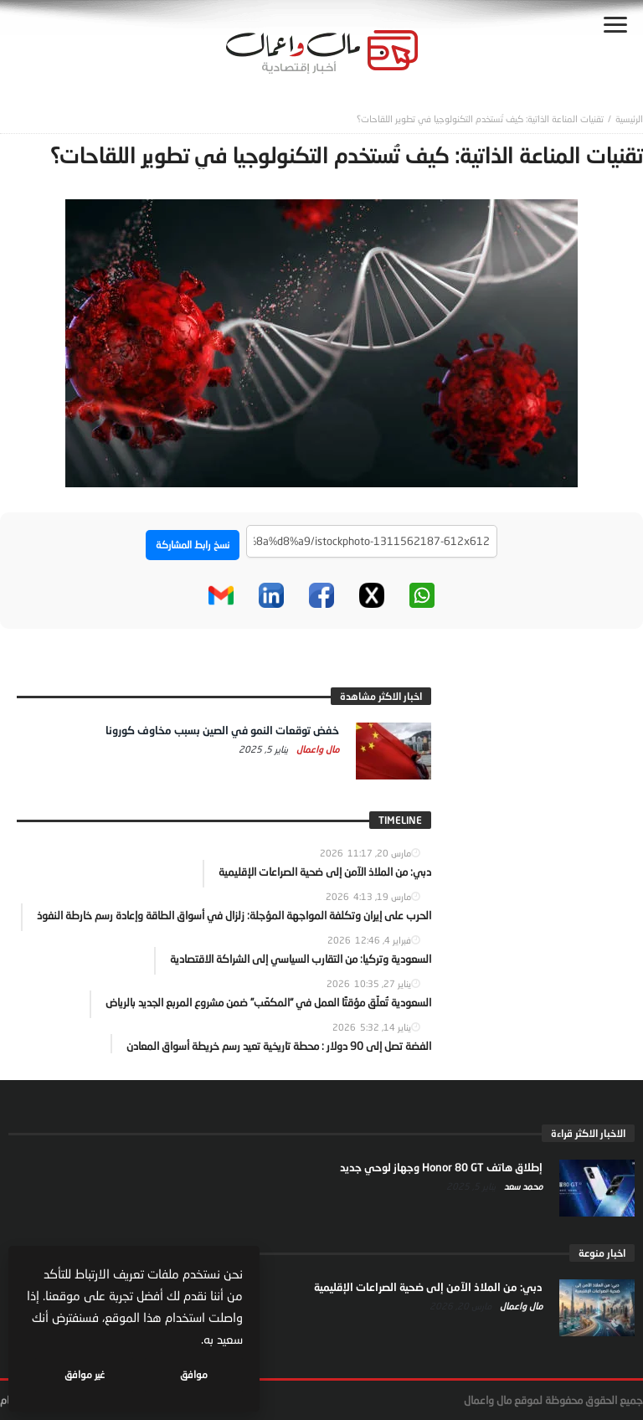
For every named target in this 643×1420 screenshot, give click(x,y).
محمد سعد (522, 1186)
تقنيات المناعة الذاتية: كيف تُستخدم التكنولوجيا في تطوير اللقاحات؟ (480, 118)
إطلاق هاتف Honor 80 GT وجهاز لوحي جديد (441, 1167)
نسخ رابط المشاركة (192, 544)
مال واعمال (316, 748)
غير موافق (84, 1374)
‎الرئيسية (629, 118)
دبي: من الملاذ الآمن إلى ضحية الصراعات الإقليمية (428, 1287)
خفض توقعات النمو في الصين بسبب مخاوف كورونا (222, 730)
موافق (194, 1374)
